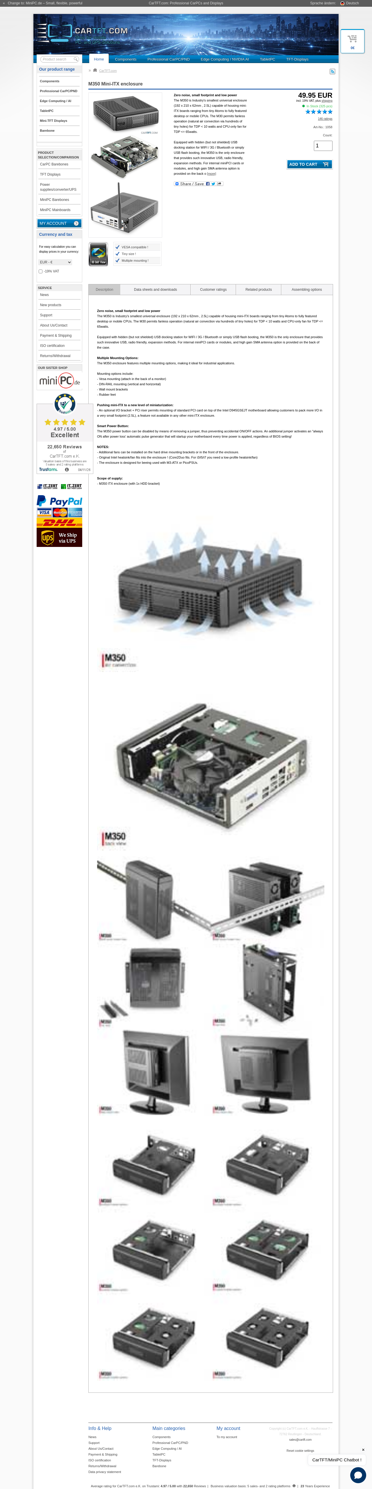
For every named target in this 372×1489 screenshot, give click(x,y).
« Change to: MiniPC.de (42, 3)
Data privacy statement (104, 1472)
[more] (211, 173)
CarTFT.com (105, 70)
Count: (327, 135)
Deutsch (352, 3)
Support (46, 315)
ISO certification (52, 346)
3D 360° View (98, 254)
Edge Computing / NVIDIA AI (225, 59)
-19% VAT (49, 271)
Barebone (160, 1466)
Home (99, 59)
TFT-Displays (297, 59)
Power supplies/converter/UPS (58, 187)
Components (126, 59)
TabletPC (267, 59)
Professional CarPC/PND (169, 59)
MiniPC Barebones (54, 200)
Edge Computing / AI (167, 1448)
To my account (227, 1437)
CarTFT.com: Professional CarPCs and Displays (186, 3)
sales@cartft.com (300, 1439)
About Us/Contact (53, 325)
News (44, 295)
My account (53, 223)
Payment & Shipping (56, 336)
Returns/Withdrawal (55, 356)
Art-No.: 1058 (322, 127)
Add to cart (303, 164)
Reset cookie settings (300, 1450)
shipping (326, 100)
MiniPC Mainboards (55, 210)
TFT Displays (50, 174)
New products (50, 305)
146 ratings (325, 118)
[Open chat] (358, 1475)
